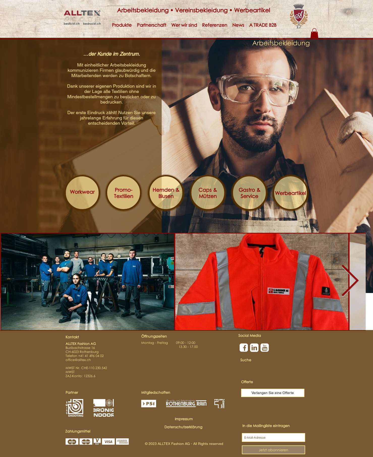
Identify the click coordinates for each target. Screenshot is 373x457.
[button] (121, 25)
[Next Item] (350, 282)
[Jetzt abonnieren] (273, 449)
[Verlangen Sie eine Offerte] (272, 393)
